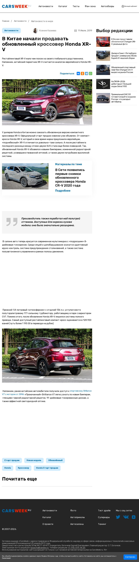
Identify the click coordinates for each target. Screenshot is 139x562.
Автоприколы (77, 519)
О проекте (47, 526)
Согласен (130, 557)
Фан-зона (85, 6)
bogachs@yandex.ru (40, 550)
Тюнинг (102, 526)
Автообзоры (103, 6)
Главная (6, 21)
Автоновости (43, 6)
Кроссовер (26, 470)
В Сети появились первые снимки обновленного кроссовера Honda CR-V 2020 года (67, 178)
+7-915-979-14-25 (76, 550)
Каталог (60, 6)
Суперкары (104, 519)
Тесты (73, 6)
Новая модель (37, 461)
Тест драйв (104, 512)
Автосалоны (77, 526)
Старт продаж (13, 461)
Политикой (6, 558)
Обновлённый (60, 461)
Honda (8, 470)
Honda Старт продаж (52, 470)
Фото (73, 512)
